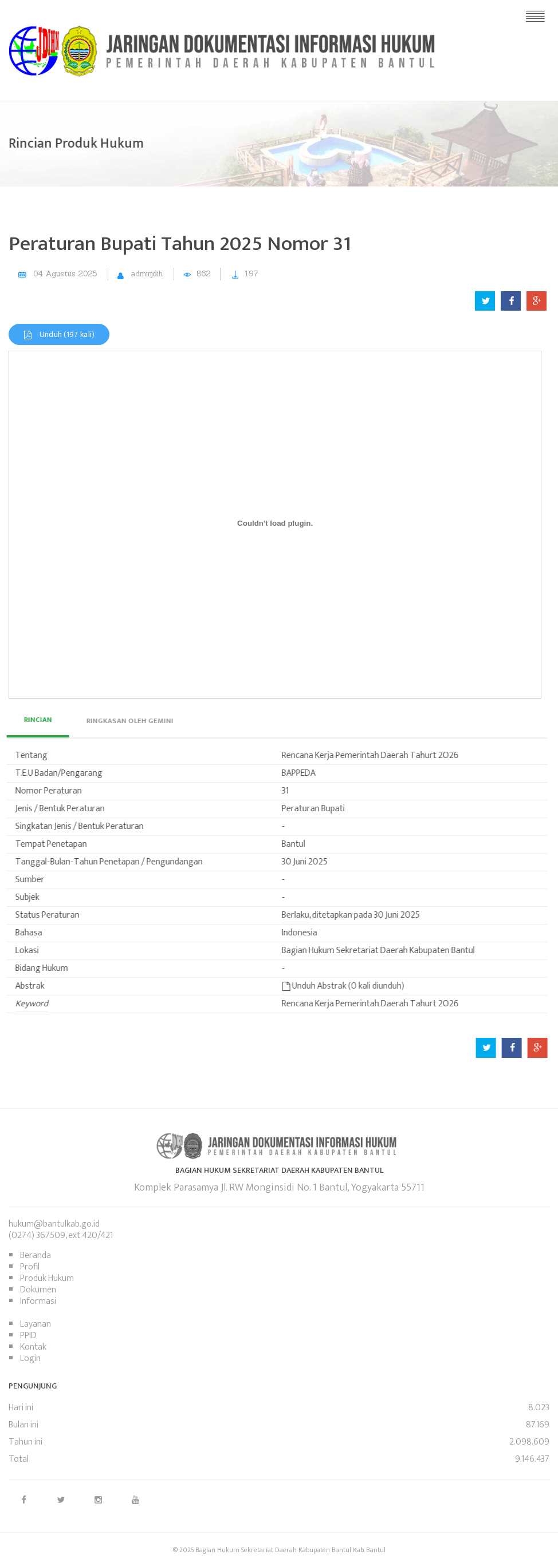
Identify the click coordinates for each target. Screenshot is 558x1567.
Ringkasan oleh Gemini (110, 721)
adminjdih (147, 274)
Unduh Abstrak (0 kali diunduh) (324, 986)
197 (251, 274)
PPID (28, 1335)
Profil (30, 1267)
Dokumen (38, 1290)
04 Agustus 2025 (65, 274)
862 (204, 274)
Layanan (35, 1324)
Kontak (33, 1347)
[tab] (110, 720)
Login (30, 1358)
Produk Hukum (47, 1278)
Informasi (38, 1301)
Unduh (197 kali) (59, 334)
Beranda (35, 1255)
